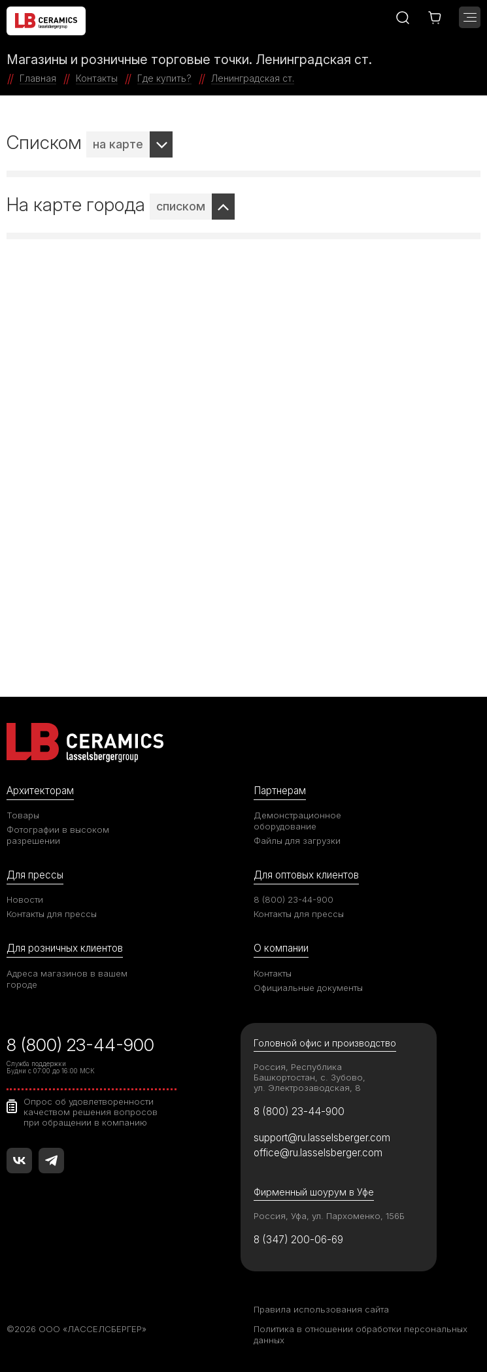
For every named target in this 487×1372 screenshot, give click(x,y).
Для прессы (35, 875)
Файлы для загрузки (297, 840)
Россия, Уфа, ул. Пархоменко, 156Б (329, 1216)
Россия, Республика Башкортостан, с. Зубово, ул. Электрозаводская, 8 (309, 1077)
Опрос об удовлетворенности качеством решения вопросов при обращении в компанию (91, 1112)
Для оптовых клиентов (306, 875)
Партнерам (280, 790)
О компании (281, 948)
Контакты (273, 973)
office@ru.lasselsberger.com (318, 1152)
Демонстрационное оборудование (297, 820)
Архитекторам (40, 790)
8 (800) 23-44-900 (293, 899)
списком (180, 206)
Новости (25, 899)
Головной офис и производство (325, 1042)
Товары (23, 815)
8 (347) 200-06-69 (298, 1239)
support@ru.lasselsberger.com (322, 1137)
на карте (118, 144)
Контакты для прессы (52, 914)
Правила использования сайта (321, 1309)
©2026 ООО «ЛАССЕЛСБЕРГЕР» (76, 1329)
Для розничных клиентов (65, 948)
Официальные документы (308, 987)
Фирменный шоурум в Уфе (314, 1191)
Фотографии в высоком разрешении (58, 835)
